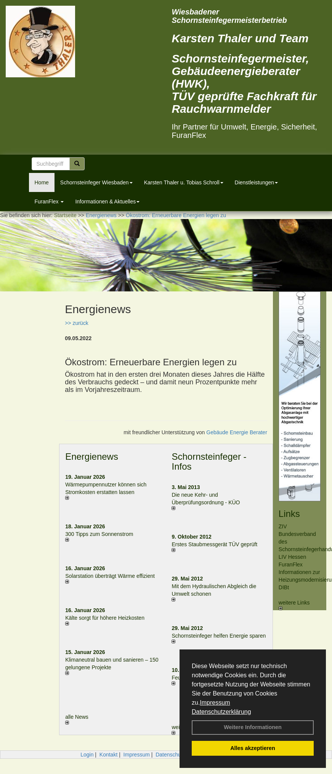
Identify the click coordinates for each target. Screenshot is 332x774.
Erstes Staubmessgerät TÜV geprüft (214, 544)
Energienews (91, 456)
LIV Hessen (292, 557)
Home (42, 182)
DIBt (284, 587)
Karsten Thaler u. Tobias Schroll (183, 182)
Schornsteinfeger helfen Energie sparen (219, 636)
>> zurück (76, 323)
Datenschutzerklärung (221, 711)
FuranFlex (49, 201)
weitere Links (294, 605)
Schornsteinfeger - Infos (209, 461)
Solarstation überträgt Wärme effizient (110, 576)
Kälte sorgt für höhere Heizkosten (105, 618)
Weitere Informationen (253, 727)
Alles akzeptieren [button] (252, 748)
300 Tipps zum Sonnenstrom (99, 534)
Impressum (215, 702)
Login (86, 755)
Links (289, 514)
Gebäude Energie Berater (236, 432)
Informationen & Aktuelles (107, 201)
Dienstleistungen (256, 182)
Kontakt (108, 755)
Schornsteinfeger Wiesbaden (96, 182)
